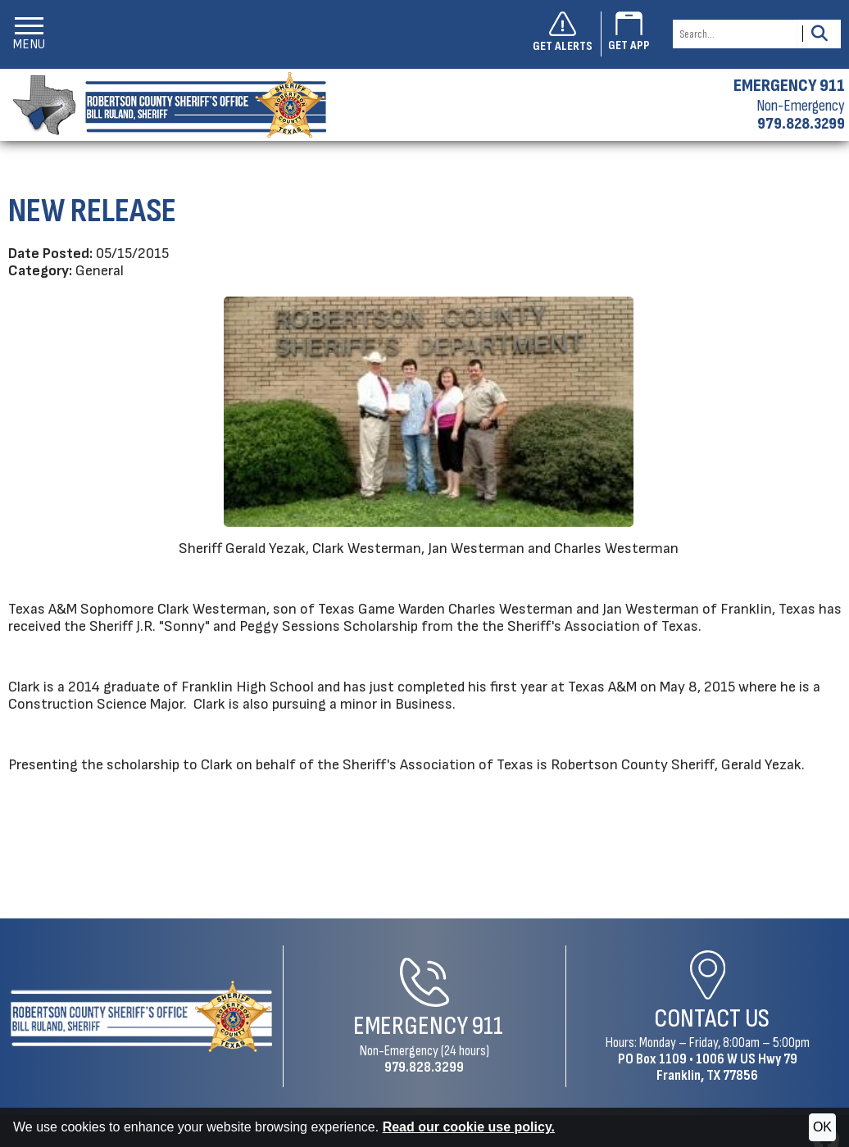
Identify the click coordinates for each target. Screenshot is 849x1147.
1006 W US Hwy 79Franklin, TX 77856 (726, 1067)
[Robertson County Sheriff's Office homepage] (163, 105)
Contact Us (712, 1019)
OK (822, 1127)
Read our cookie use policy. (469, 1127)
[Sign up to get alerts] (567, 34)
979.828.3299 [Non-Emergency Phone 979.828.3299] (424, 1067)
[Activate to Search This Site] (819, 34)
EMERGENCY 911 (789, 86)
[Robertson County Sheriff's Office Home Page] (141, 1016)
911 (487, 1026)
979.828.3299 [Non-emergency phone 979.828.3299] (801, 124)
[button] (29, 34)
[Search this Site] (735, 34)
